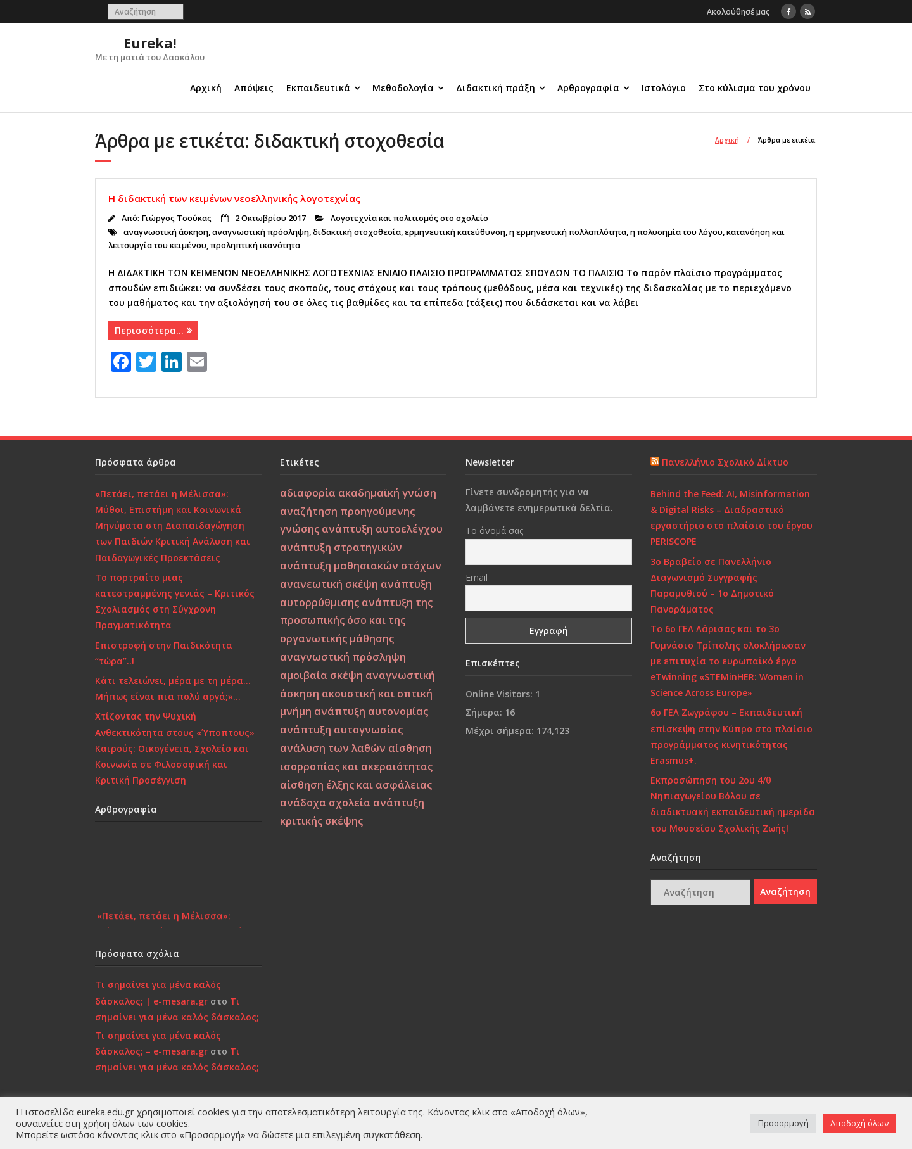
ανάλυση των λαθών (333, 748)
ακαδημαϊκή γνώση (387, 493)
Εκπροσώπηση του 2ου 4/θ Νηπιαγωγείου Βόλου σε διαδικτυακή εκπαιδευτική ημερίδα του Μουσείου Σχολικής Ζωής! (732, 804)
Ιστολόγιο (664, 88)
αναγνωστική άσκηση (166, 232)
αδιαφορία (308, 493)
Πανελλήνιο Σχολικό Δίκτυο (725, 462)
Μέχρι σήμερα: (501, 731)
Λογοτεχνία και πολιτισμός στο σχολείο (409, 218)
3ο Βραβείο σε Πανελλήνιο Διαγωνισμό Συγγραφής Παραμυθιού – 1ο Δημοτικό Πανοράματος (712, 585)
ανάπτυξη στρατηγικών (341, 547)
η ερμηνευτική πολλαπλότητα (567, 232)
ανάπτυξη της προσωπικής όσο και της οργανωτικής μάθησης (356, 620)
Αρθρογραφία (588, 88)
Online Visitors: (500, 694)
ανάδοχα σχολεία (325, 802)
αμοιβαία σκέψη (321, 675)
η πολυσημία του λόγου (676, 232)
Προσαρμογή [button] (783, 1123)
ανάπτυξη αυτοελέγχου (382, 529)
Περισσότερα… (149, 330)
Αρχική (206, 88)
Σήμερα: (485, 712)
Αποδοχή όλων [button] (859, 1123)
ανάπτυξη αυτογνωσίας (341, 730)
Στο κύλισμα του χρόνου (755, 88)
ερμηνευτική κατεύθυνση (455, 232)
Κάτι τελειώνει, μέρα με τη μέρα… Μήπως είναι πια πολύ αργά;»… (173, 688)
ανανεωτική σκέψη (329, 584)
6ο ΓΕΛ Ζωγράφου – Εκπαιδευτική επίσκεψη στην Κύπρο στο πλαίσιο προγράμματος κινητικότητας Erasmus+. (731, 736)
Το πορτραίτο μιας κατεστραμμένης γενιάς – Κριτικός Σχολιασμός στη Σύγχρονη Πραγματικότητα (175, 601)
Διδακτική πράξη (495, 88)
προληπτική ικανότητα (255, 245)
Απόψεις (254, 88)
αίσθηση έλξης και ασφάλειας (356, 785)
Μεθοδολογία (403, 88)
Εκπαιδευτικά (318, 88)
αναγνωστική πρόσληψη (260, 232)
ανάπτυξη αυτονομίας (371, 711)
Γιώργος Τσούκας (176, 218)
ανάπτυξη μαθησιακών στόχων (360, 566)
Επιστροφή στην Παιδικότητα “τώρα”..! (163, 653)
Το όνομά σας (494, 530)
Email (477, 577)
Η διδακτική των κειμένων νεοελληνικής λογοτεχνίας (234, 198)
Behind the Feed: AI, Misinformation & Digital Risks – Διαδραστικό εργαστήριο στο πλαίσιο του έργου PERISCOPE (731, 518)
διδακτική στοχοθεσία (357, 232)
